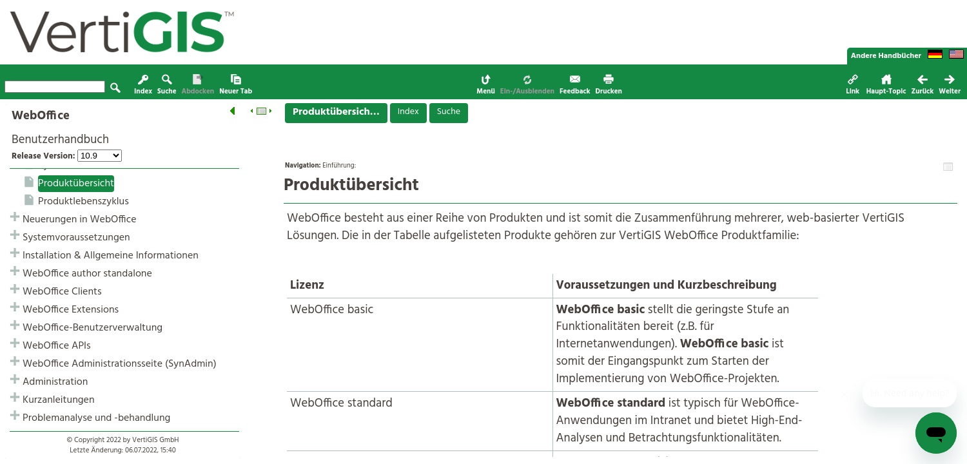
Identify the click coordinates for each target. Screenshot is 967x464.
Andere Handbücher (886, 56)
